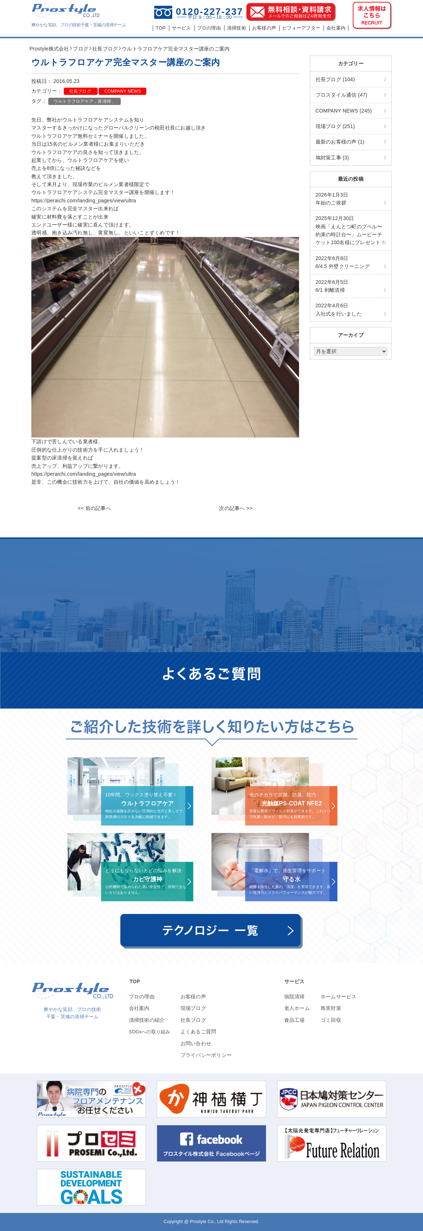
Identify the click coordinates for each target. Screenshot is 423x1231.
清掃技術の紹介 (147, 1020)
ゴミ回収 (331, 1020)
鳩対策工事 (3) (332, 158)
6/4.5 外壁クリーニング (343, 262)
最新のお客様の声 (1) (340, 142)
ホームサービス (339, 996)
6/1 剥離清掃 (332, 286)
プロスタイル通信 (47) (342, 95)
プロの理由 (142, 996)
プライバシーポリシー (206, 1055)
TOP (135, 981)
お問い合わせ (196, 1043)
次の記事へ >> (235, 508)
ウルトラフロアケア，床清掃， (85, 101)
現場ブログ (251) (335, 126)
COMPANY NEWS (122, 91)
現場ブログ (193, 1008)
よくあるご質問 (199, 1031)
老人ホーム (297, 1008)
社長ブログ (81, 91)
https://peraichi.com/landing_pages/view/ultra (83, 200)
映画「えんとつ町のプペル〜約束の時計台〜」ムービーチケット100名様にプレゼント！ (351, 230)
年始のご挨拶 (332, 199)
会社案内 (139, 1008)
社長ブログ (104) (335, 79)
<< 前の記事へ (94, 508)
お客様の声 (193, 996)
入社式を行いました (339, 309)
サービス (294, 981)
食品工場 (294, 1020)
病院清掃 (294, 996)
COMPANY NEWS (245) (344, 111)
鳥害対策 (331, 1008)
